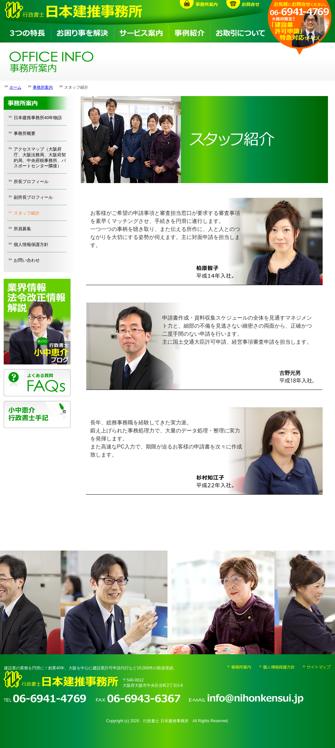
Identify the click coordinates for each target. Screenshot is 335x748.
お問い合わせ (27, 260)
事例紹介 (189, 32)
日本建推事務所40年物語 (38, 117)
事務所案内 (43, 87)
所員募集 (22, 228)
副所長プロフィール (33, 197)
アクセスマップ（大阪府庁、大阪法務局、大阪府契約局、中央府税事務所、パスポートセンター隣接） (40, 158)
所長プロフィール (31, 181)
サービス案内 (140, 32)
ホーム (15, 87)
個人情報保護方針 (31, 244)
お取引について (239, 32)
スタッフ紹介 (27, 213)
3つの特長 (27, 32)
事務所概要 (24, 133)
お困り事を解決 (81, 32)
